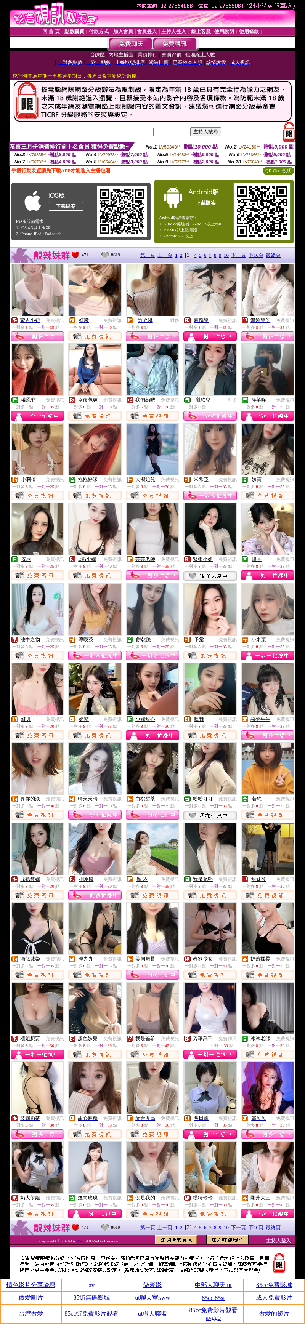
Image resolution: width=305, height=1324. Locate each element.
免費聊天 (227, 1038)
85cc (81, 1241)
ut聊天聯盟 (152, 1313)
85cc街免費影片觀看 (91, 1313)
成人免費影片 (274, 1297)
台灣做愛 (31, 1313)
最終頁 (273, 255)
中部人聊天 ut (213, 1285)
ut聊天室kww (152, 1297)
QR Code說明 (278, 170)
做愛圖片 (31, 1297)
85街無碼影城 (91, 1297)
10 (226, 255)
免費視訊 (55, 320)
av (92, 1285)
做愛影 (152, 1285)
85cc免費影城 (274, 1285)
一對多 (172, 320)
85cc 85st (213, 1298)
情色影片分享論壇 (30, 1285)
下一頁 (238, 255)
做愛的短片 (274, 1313)
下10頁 (256, 255)
